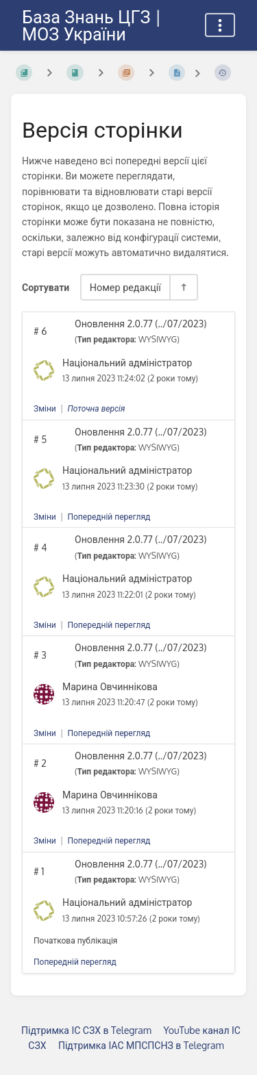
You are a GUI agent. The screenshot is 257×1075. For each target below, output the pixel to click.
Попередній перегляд (108, 516)
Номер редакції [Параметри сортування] (125, 287)
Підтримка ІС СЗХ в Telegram (86, 1030)
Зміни (45, 408)
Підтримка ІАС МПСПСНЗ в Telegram (141, 1045)
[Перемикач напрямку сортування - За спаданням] (183, 287)
